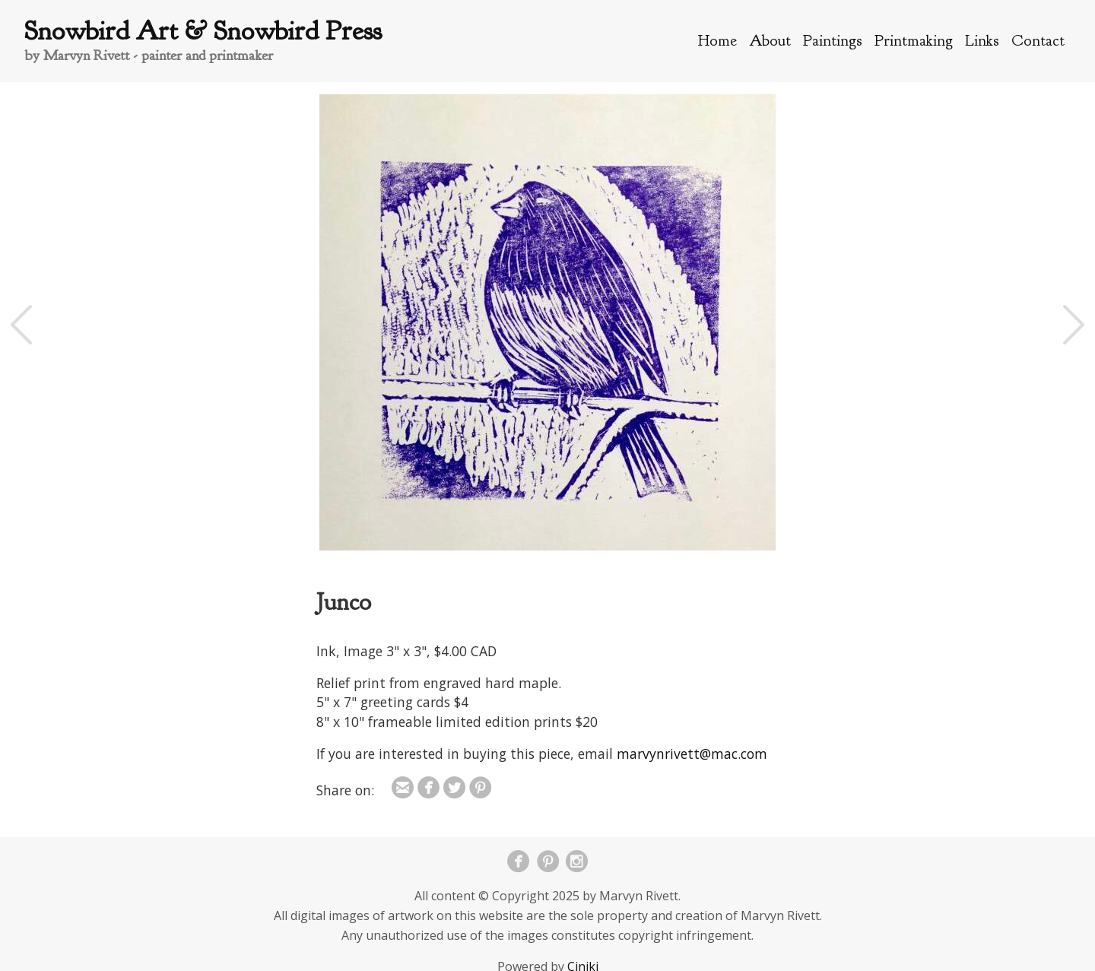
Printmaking (913, 40)
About (770, 40)
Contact (1038, 40)
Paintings (832, 40)
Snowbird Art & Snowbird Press (203, 31)
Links (982, 40)
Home (717, 40)
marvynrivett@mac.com (692, 753)
